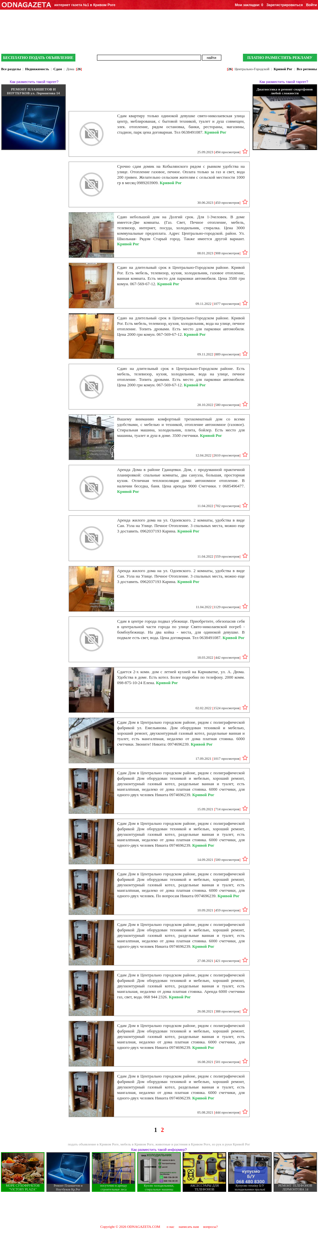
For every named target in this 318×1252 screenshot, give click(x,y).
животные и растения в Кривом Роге (182, 1144)
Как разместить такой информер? (159, 1150)
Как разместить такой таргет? (34, 82)
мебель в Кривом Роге (137, 1144)
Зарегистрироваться (284, 5)
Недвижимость (37, 69)
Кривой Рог (283, 69)
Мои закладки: (249, 5)
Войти (311, 5)
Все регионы (307, 69)
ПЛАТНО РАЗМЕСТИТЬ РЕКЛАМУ (279, 57)
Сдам (57, 69)
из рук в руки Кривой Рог (231, 1144)
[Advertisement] (159, 1208)
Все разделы (11, 69)
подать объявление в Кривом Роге (93, 1144)
